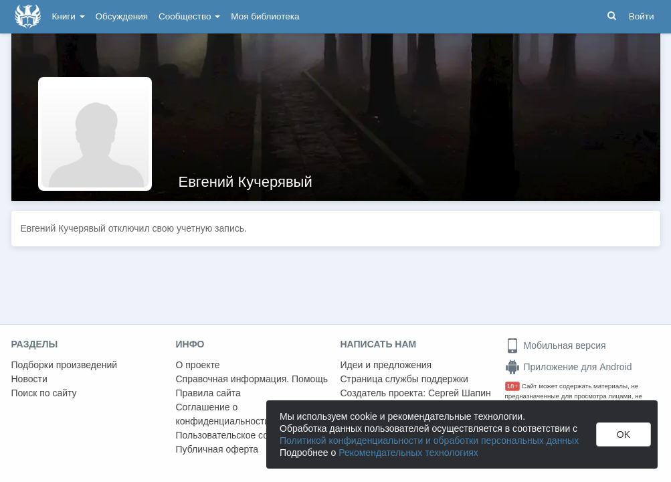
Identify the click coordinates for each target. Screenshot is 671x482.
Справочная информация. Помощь (252, 379)
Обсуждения (122, 16)
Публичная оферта (217, 449)
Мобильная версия (555, 345)
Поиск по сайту (44, 393)
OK (623, 434)
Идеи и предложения (386, 364)
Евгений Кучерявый (245, 181)
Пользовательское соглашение (243, 435)
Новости (29, 379)
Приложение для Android (568, 366)
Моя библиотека (265, 16)
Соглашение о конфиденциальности (223, 414)
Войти (641, 16)
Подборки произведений (64, 364)
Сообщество (189, 16)
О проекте (198, 364)
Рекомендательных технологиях (408, 452)
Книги (68, 16)
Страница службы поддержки (404, 379)
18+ (512, 386)
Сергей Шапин (459, 393)
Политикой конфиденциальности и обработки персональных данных (429, 440)
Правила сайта (208, 393)
